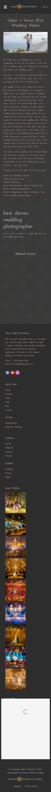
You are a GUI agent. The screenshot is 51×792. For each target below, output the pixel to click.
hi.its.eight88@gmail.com (22, 364)
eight (24, 7)
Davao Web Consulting (33, 772)
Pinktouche (15, 182)
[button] (5, 7)
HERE (11, 236)
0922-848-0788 (20, 360)
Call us (45, 7)
